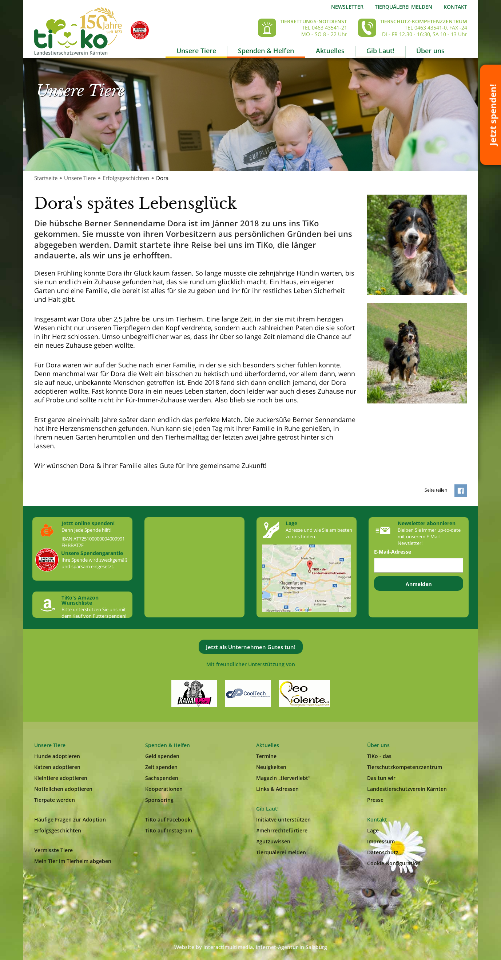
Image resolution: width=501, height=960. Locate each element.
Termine (266, 756)
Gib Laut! (380, 50)
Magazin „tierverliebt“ (283, 777)
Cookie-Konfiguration (394, 863)
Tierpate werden (54, 799)
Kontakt (455, 6)
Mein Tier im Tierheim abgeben (72, 861)
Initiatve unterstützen (283, 819)
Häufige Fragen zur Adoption (70, 819)
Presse (375, 799)
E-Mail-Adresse (392, 552)
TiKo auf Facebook (168, 819)
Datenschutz (382, 852)
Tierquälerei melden (403, 6)
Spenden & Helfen (266, 50)
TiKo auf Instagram (168, 830)
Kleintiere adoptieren (60, 777)
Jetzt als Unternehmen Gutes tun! (250, 647)
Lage (373, 830)
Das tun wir (381, 777)
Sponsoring (159, 799)
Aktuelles (330, 50)
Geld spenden (162, 756)
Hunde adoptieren (57, 756)
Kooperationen (164, 788)
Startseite (45, 178)
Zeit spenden (161, 767)
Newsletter (347, 6)
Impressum (381, 841)
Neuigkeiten (271, 767)
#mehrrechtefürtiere (281, 830)
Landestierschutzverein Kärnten (407, 788)
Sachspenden (161, 777)
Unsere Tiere (196, 50)
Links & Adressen (277, 788)
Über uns (430, 50)
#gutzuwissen (273, 841)
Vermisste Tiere (53, 850)
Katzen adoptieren (57, 767)
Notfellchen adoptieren (63, 788)
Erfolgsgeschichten (126, 178)
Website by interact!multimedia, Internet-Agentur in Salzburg (250, 947)
